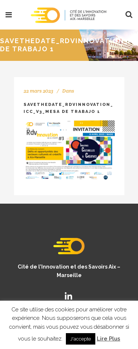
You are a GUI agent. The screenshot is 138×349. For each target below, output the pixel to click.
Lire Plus (108, 338)
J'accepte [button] (80, 339)
